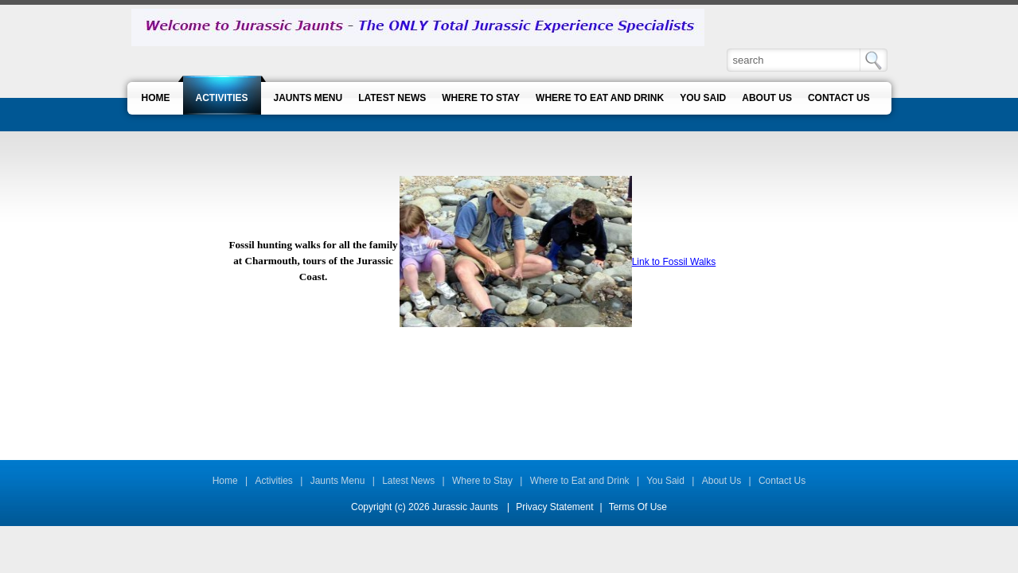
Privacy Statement (554, 507)
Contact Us (782, 480)
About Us (721, 480)
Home (225, 480)
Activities (274, 480)
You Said (665, 480)
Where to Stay (482, 480)
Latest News (408, 480)
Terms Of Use (638, 507)
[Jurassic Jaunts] (417, 27)
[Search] (794, 60)
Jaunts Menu (337, 480)
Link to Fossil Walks (674, 261)
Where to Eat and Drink (580, 480)
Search (873, 60)
